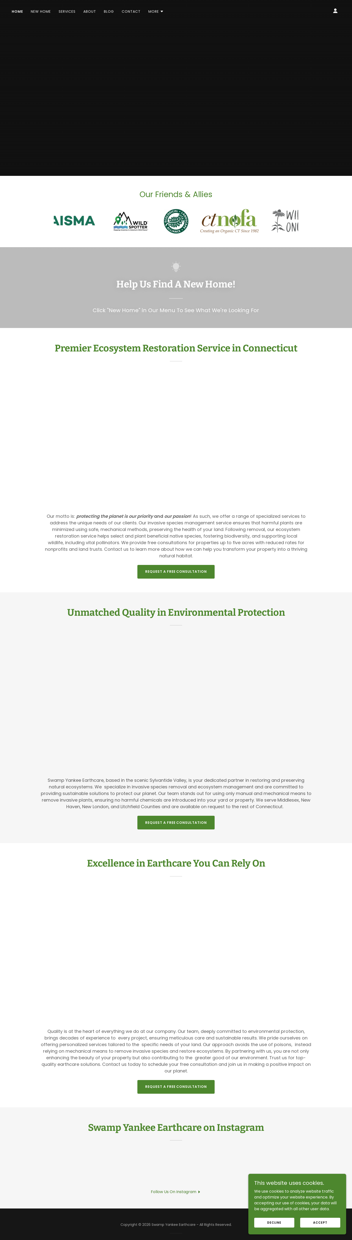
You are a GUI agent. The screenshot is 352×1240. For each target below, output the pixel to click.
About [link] (89, 11)
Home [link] (17, 11)
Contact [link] (131, 11)
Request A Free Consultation (176, 571)
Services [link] (67, 11)
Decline (274, 1222)
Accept (320, 1222)
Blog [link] (109, 11)
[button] (156, 11)
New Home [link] (41, 11)
